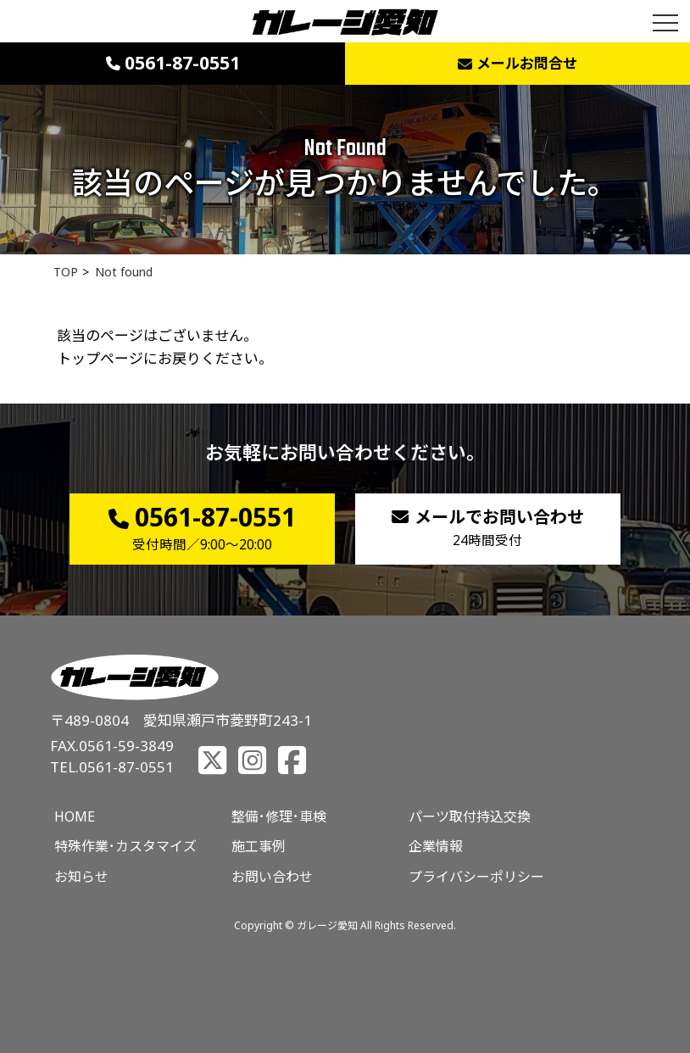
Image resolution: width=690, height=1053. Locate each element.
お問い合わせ (272, 876)
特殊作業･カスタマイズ (125, 846)
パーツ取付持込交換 (470, 816)
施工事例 (258, 846)
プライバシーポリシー (476, 876)
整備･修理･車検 (278, 816)
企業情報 (436, 846)
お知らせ (81, 876)
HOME (74, 816)
